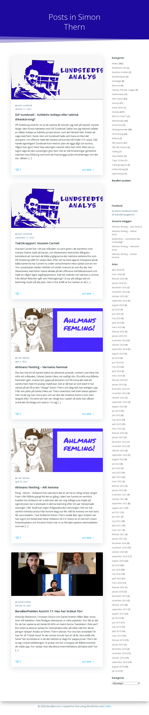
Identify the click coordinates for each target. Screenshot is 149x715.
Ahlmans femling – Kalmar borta (127, 231)
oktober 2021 (118, 496)
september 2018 (119, 659)
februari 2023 (118, 430)
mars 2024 (117, 372)
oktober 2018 (118, 654)
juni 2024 (116, 359)
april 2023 (116, 421)
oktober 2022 (118, 447)
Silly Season (117, 143)
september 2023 (119, 399)
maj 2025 (116, 315)
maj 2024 (116, 363)
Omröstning (117, 134)
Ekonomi (116, 85)
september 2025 (119, 297)
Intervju (115, 103)
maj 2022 (116, 469)
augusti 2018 (118, 663)
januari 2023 (117, 434)
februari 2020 (118, 584)
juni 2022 (116, 465)
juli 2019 (115, 615)
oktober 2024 (118, 341)
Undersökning (118, 169)
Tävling (115, 151)
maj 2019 (116, 623)
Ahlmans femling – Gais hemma (127, 226)
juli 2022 (115, 460)
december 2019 (119, 593)
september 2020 (119, 553)
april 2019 (116, 628)
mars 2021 (117, 526)
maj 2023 (116, 416)
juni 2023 (116, 412)
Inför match (117, 98)
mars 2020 (117, 579)
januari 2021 (117, 535)
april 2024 (116, 368)
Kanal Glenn (117, 107)
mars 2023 (117, 425)
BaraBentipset (118, 76)
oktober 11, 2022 (24, 109)
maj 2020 (116, 571)
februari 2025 (118, 328)
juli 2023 (115, 407)
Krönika (115, 112)
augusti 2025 (118, 302)
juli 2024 (115, 355)
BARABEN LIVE (119, 68)
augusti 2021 (118, 504)
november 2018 (119, 650)
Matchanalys (118, 121)
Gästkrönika (117, 94)
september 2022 (119, 452)
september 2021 (119, 500)
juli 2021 (115, 509)
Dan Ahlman (24, 358)
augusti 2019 (118, 610)
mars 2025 (117, 324)
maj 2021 (116, 518)
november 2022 (119, 443)
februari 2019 (118, 637)
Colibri (107, 706)
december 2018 (119, 646)
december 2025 (119, 284)
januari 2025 (117, 332)
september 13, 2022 (25, 238)
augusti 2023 (118, 403)
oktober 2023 (118, 394)
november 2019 (119, 597)
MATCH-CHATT (119, 116)
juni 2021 (116, 513)
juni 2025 (116, 310)
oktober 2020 (118, 548)
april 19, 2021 (22, 482)
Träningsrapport (119, 165)
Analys (115, 63)
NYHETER (116, 125)
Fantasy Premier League (123, 90)
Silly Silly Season (119, 147)
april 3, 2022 (21, 362)
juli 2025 (115, 306)
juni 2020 (116, 566)
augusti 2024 (118, 350)
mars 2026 (117, 271)
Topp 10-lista (118, 160)
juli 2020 (115, 562)
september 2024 (119, 346)
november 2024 (119, 337)
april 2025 (116, 319)
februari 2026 (118, 275)
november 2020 (119, 544)
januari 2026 (117, 280)
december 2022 (119, 438)
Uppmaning (117, 173)
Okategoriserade (119, 129)
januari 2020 (117, 588)
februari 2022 (118, 482)
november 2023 (119, 390)
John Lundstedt (25, 106)
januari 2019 (117, 641)
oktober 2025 (118, 293)
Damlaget (116, 81)
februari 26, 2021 (24, 606)
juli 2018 (115, 668)
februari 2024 (118, 377)
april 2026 (116, 266)
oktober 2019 (118, 601)
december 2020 (119, 540)
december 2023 (119, 385)
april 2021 (116, 522)
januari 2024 (117, 381)
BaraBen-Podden (120, 72)
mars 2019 (117, 632)
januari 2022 (117, 487)
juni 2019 (116, 619)
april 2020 (116, 575)
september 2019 (119, 606)
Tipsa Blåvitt (117, 156)
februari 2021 (118, 531)
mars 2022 (117, 478)
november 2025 (119, 288)
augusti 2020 (118, 557)
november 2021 (119, 491)
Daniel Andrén (25, 602)
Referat (115, 138)
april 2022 (116, 473)
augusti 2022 (118, 456)
